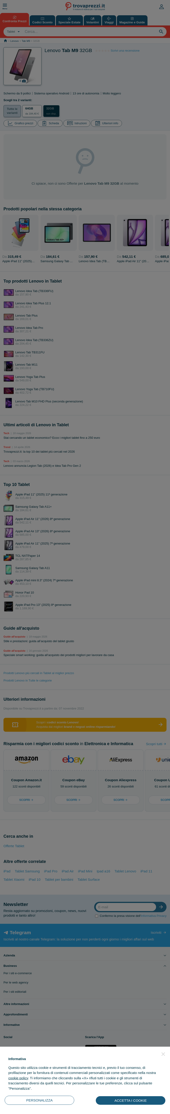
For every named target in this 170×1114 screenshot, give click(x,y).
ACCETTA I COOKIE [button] (131, 1100)
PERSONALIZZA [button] (39, 1100)
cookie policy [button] (18, 1078)
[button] (163, 1054)
